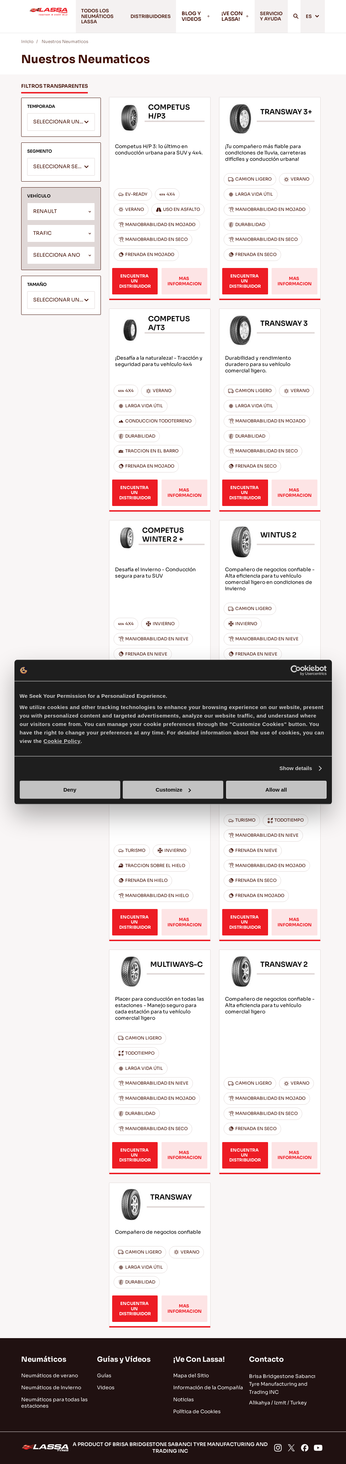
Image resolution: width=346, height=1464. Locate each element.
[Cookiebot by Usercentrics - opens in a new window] (296, 670)
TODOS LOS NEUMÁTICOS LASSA (93, 17)
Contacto (266, 1359)
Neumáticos (43, 1359)
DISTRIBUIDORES (145, 17)
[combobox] (61, 124)
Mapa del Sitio (191, 1375)
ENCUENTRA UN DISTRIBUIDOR (135, 283)
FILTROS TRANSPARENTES (54, 88)
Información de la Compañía (208, 1387)
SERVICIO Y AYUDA (269, 17)
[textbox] (61, 124)
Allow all (276, 790)
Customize (173, 790)
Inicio (27, 43)
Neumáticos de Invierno (51, 1387)
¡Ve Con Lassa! (199, 1359)
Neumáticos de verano (49, 1375)
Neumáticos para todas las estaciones (54, 1402)
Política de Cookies (197, 1411)
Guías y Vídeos (124, 1359)
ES (312, 17)
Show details (295, 768)
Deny (70, 790)
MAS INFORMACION (185, 283)
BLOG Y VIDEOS (192, 17)
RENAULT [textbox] (45, 213)
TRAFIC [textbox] (42, 235)
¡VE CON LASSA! (231, 17)
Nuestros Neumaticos (65, 43)
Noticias (183, 1399)
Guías (104, 1375)
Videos (106, 1387)
